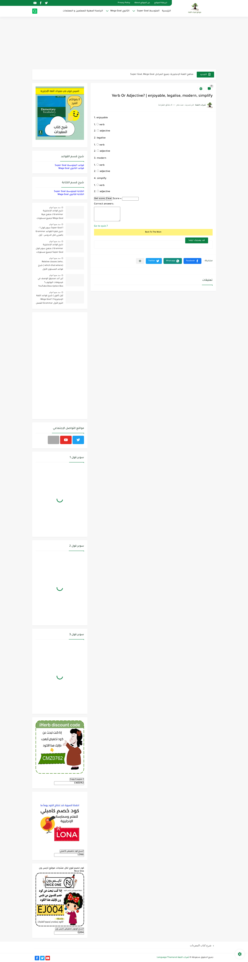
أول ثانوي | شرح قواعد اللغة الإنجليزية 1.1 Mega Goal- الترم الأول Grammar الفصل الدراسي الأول (49, 300)
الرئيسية (166, 11)
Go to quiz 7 (101, 226)
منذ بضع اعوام (55, 207)
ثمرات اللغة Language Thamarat (173, 957)
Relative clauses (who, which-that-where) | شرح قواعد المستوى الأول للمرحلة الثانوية (50, 266)
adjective (103, 131)
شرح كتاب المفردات (200, 945)
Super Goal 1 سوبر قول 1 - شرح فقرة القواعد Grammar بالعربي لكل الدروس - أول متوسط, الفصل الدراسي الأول (49, 232)
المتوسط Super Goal (148, 11)
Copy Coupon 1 (77, 779)
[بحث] (34, 11)
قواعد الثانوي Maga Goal (71, 168)
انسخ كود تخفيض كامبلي (72, 851)
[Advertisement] (124, 43)
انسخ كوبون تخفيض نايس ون (69, 929)
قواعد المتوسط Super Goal (69, 165)
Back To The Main (153, 232)
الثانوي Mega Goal (119, 11)
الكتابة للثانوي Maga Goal (71, 194)
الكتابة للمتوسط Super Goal (69, 191)
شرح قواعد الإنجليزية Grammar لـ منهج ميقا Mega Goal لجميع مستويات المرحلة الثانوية (50, 215)
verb (101, 125)
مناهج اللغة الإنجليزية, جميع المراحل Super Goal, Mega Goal (161, 74)
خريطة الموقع (160, 3)
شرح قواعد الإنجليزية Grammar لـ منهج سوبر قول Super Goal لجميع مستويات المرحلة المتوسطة (49, 249)
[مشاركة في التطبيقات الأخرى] (140, 261)
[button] (192, 261)
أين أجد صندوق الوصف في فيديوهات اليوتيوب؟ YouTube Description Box (50, 282)
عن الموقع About (142, 3)
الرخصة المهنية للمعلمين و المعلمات (83, 11)
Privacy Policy (124, 3)
